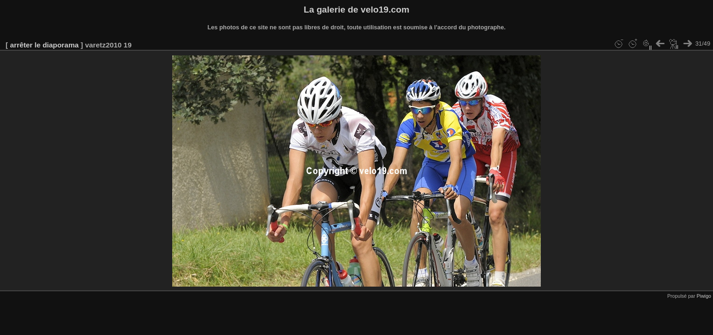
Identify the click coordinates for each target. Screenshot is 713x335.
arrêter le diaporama (44, 45)
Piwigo (704, 296)
